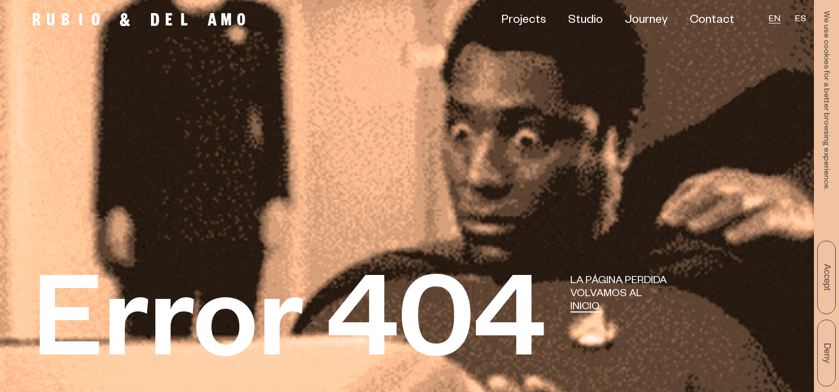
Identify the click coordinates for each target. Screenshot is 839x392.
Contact (712, 21)
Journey (646, 21)
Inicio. (585, 308)
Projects (524, 21)
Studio (585, 21)
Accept (827, 277)
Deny (827, 353)
